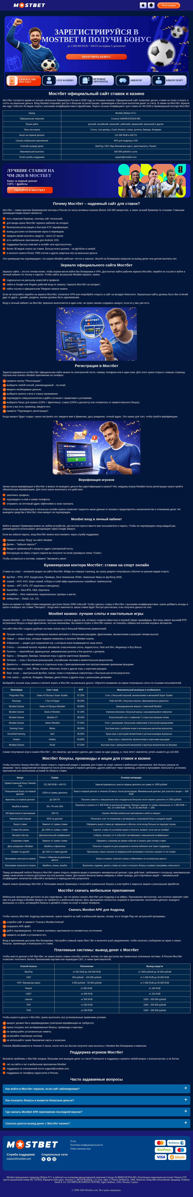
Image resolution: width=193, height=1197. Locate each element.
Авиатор (129, 80)
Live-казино (57, 80)
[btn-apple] (143, 5)
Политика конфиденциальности (86, 1145)
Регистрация (169, 5)
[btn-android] (151, 5)
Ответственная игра (80, 1148)
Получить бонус (96, 56)
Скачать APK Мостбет (21, 80)
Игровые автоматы (93, 80)
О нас (73, 1141)
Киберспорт (167, 80)
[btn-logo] (29, 5)
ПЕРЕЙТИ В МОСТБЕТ (29, 190)
